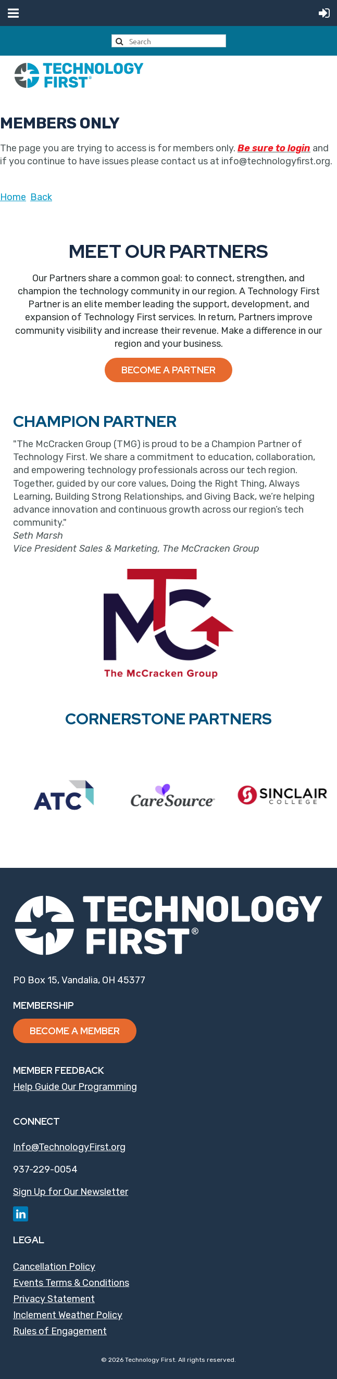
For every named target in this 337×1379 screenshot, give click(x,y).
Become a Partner (168, 370)
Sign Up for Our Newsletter (70, 1192)
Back (41, 197)
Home (13, 197)
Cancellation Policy (54, 1266)
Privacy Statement (54, 1299)
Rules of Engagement (60, 1331)
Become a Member (75, 1031)
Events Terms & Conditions (71, 1283)
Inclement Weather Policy (67, 1315)
